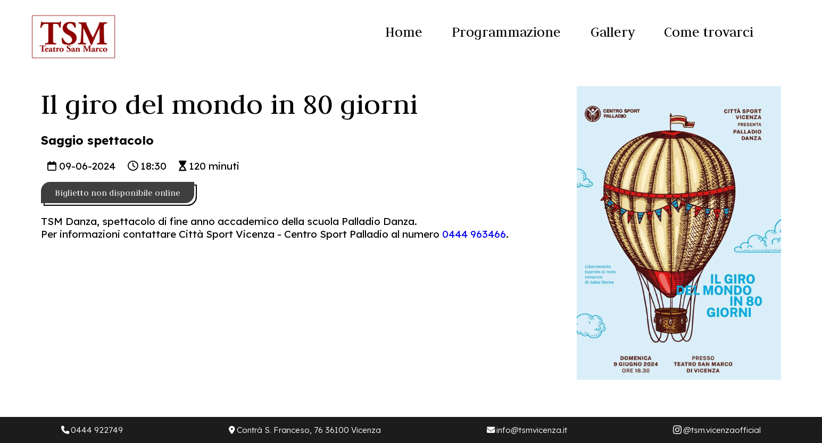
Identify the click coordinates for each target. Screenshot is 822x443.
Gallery (613, 31)
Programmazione (506, 31)
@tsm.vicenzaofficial (717, 430)
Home (403, 31)
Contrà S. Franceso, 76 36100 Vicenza (305, 430)
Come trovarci (708, 31)
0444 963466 (474, 234)
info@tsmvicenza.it (527, 430)
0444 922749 (92, 430)
